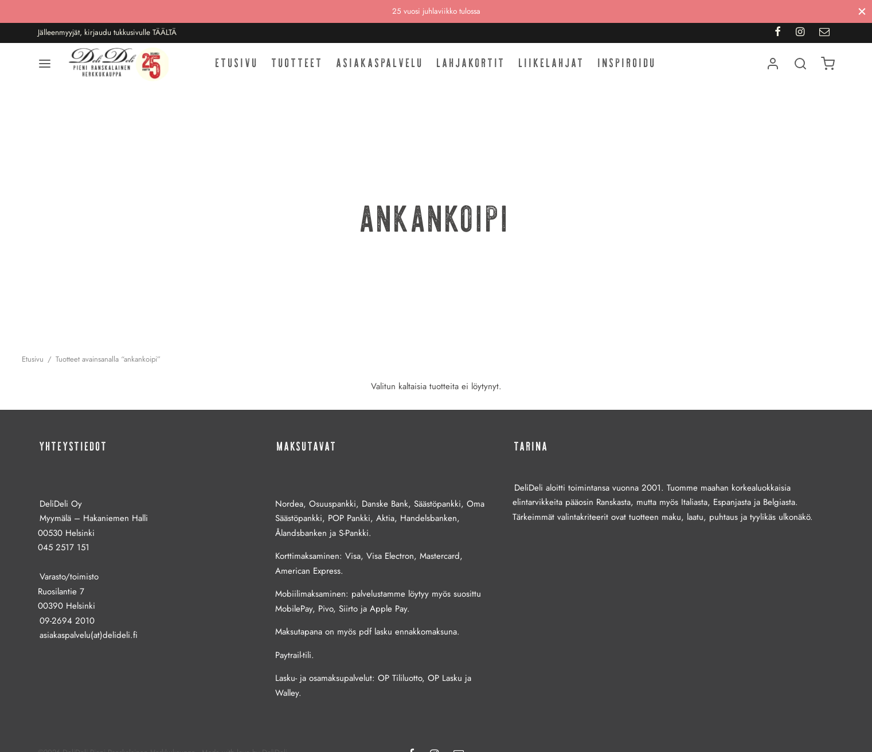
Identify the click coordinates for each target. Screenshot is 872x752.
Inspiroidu (627, 68)
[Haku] (800, 69)
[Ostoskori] (828, 69)
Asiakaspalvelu (380, 68)
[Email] (824, 33)
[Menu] (45, 68)
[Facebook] (777, 33)
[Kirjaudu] (773, 69)
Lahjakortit (471, 68)
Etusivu (237, 68)
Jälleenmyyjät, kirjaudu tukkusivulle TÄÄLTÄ (107, 32)
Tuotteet (297, 68)
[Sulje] (862, 11)
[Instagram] (800, 33)
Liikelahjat (552, 68)
